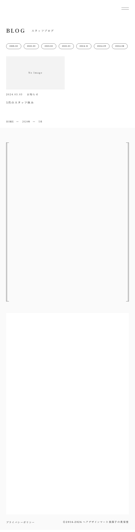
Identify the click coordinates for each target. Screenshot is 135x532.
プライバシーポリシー (20, 524)
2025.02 (49, 48)
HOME (10, 123)
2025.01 (66, 48)
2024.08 (119, 48)
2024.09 (101, 48)
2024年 (26, 123)
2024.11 (84, 48)
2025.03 (31, 48)
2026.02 (13, 48)
